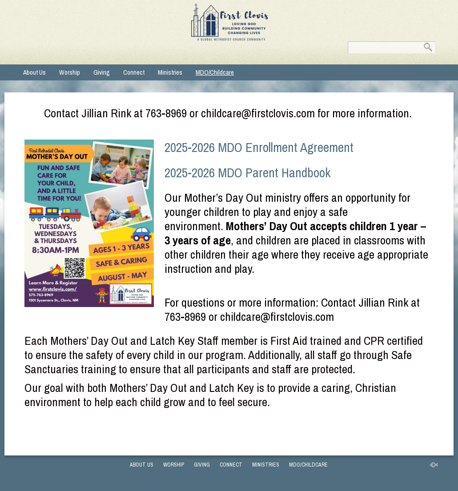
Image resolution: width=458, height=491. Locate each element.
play (262, 212)
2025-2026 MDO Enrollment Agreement (259, 147)
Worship (69, 72)
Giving (101, 72)
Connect (134, 72)
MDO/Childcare (215, 72)
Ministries (170, 72)
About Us (34, 72)
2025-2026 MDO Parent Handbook (247, 172)
